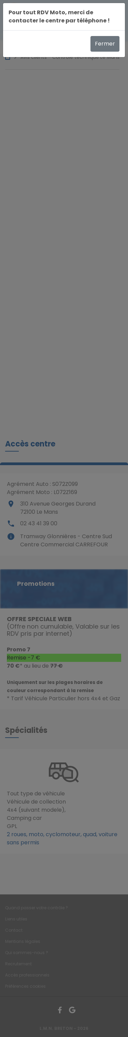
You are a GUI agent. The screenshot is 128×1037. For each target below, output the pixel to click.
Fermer (105, 44)
